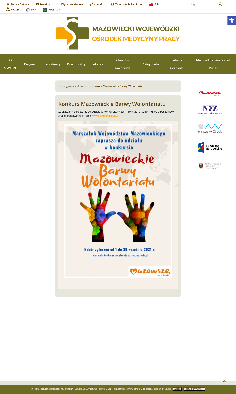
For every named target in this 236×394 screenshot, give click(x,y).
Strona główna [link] (66, 86)
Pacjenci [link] (30, 64)
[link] (231, 20)
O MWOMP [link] (10, 64)
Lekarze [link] (97, 64)
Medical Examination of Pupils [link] (213, 64)
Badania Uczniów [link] (176, 64)
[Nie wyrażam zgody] (232, 389)
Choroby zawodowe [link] (122, 64)
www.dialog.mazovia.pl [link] (105, 116)
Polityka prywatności (194, 389)
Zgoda (177, 389)
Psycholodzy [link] (76, 64)
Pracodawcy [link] (52, 64)
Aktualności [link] (83, 86)
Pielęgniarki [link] (150, 64)
